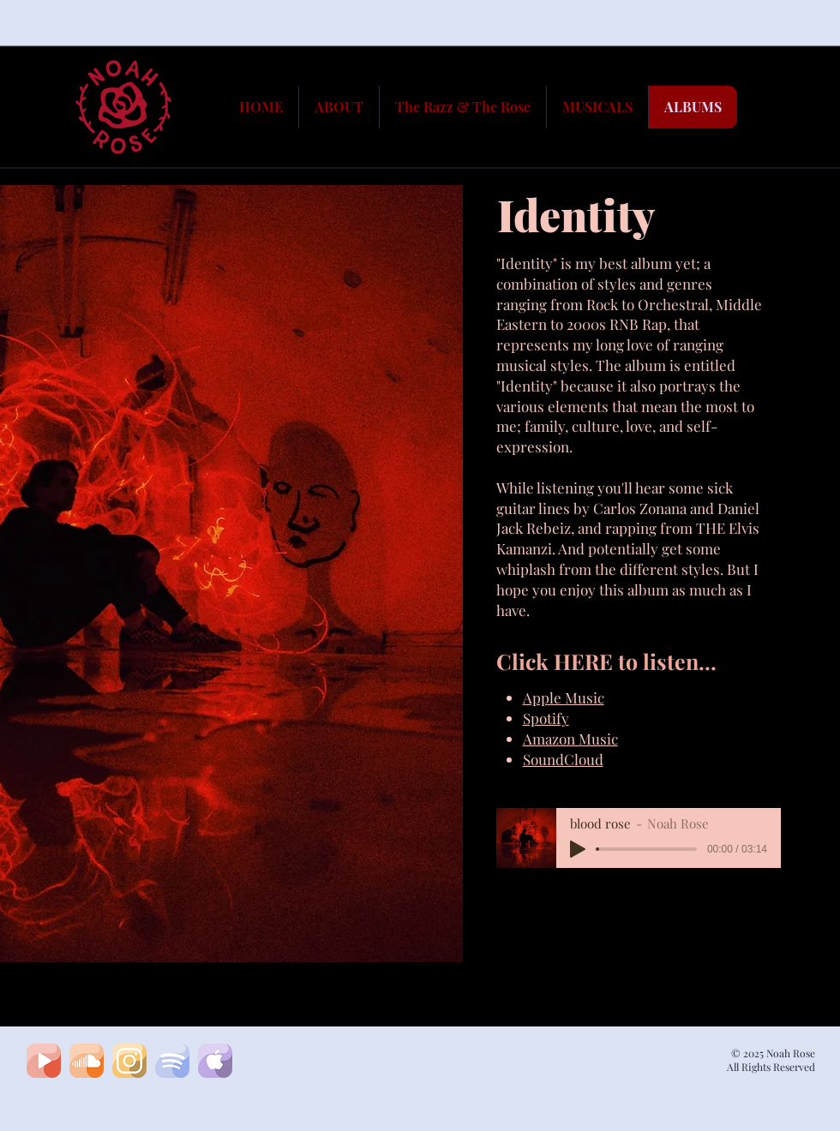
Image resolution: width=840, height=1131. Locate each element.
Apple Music (563, 697)
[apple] (215, 1061)
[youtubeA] (44, 1061)
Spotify (546, 718)
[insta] (129, 1061)
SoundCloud (563, 759)
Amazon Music (570, 738)
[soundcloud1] (86, 1061)
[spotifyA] (172, 1061)
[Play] (577, 849)
